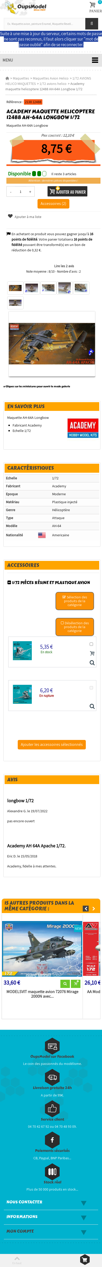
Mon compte (20, 1231)
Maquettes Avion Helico (51, 78)
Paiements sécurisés (52, 1150)
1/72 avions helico (53, 83)
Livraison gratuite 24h (52, 1088)
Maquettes (21, 78)
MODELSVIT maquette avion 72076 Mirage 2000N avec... (42, 994)
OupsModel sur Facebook (52, 1056)
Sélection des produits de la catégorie (74, 601)
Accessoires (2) (53, 203)
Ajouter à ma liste (24, 216)
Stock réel (52, 1182)
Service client (52, 1119)
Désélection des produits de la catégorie (74, 627)
